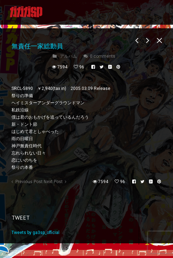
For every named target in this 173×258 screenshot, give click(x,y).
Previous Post (29, 181)
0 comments (102, 56)
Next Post (53, 181)
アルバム (68, 56)
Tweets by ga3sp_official (35, 232)
